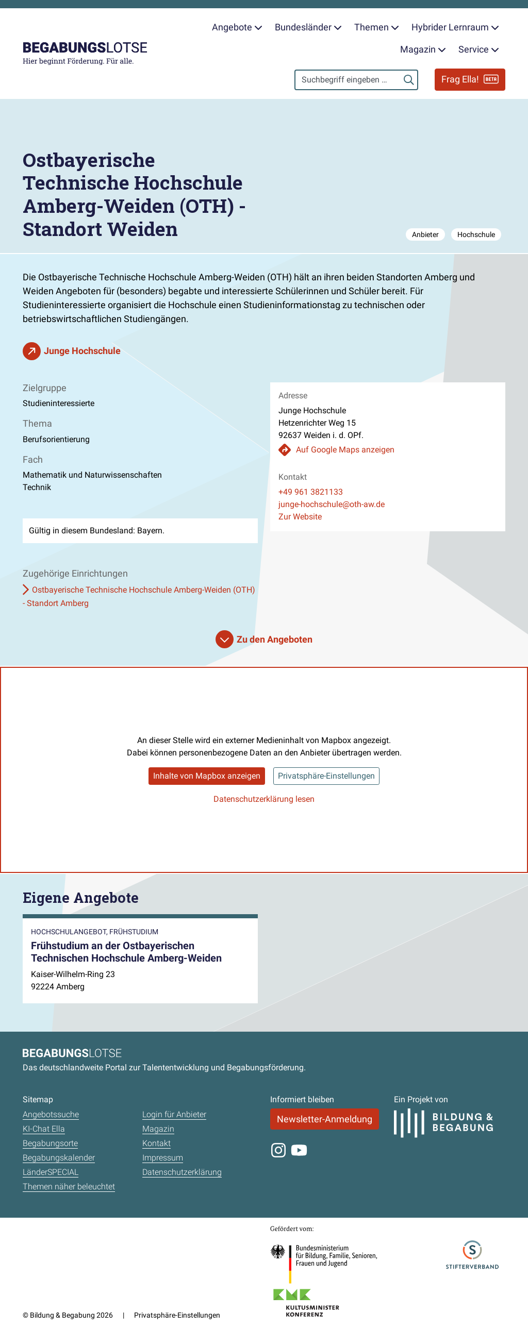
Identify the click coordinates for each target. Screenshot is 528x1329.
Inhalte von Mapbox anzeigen (206, 776)
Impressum (162, 1158)
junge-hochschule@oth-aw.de (331, 504)
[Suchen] (409, 80)
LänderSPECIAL (50, 1172)
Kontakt (156, 1143)
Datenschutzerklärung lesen (264, 799)
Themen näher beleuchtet (69, 1186)
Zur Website (300, 516)
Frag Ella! (470, 79)
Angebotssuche (51, 1114)
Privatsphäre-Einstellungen (326, 776)
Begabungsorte (50, 1143)
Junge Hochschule (82, 350)
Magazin (158, 1129)
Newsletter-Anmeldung (324, 1119)
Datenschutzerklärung (182, 1172)
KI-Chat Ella (44, 1129)
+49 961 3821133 (310, 492)
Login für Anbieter (174, 1114)
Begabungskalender (59, 1158)
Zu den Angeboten (274, 639)
